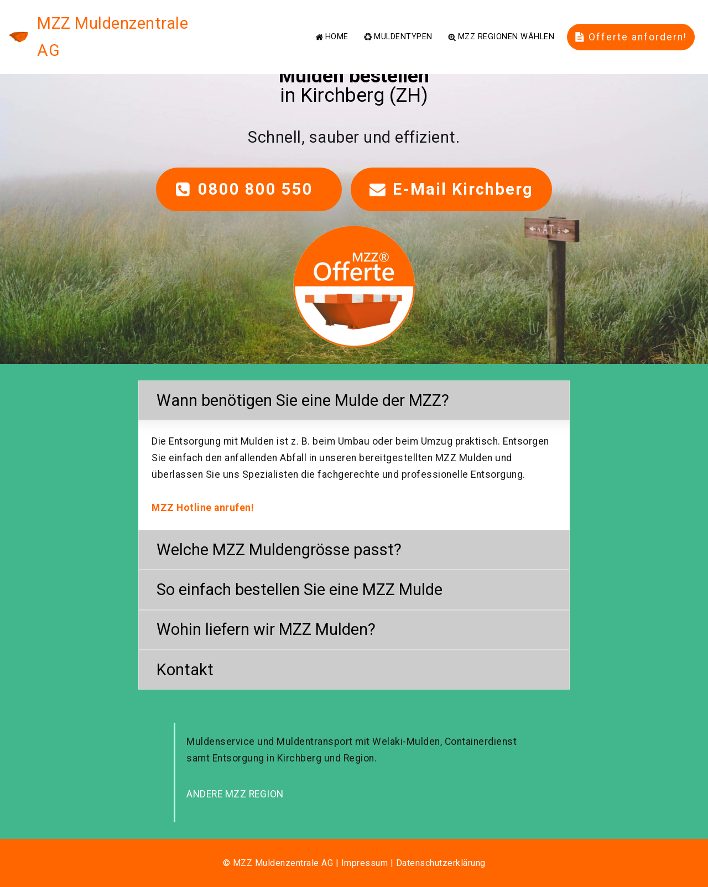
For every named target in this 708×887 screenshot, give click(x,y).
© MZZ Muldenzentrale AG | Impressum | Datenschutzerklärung (354, 863)
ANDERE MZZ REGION (235, 794)
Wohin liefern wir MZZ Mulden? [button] (266, 629)
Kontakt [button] (185, 669)
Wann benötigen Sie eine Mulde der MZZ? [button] (303, 400)
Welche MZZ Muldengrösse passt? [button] (279, 549)
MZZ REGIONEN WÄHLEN (501, 23)
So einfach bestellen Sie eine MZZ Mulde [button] (299, 589)
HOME (331, 23)
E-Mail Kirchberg (451, 189)
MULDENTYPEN (398, 23)
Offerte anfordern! (631, 23)
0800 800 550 (249, 189)
